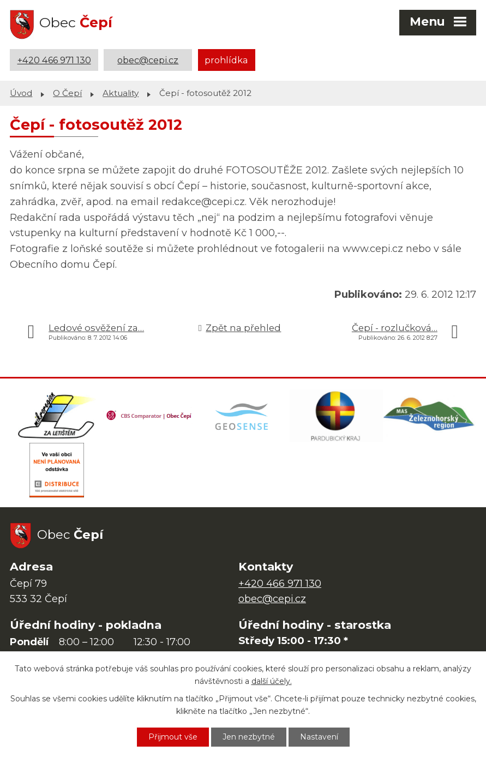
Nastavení (319, 737)
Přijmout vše (172, 737)
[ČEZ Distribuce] (56, 470)
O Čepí (67, 93)
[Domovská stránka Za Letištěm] (56, 415)
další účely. (271, 681)
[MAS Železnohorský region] (429, 415)
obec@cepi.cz (147, 60)
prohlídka (226, 60)
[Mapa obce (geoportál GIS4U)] (243, 415)
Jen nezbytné (249, 737)
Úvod (21, 93)
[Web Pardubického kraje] (336, 415)
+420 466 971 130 (54, 60)
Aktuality (121, 93)
